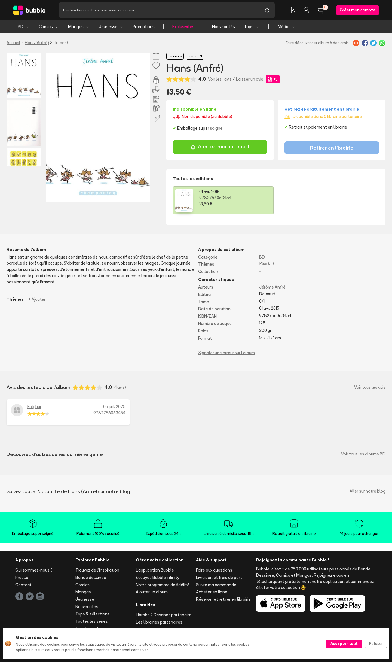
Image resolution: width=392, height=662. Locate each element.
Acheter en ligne (211, 591)
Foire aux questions (214, 570)
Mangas (79, 26)
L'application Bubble (155, 570)
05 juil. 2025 (114, 406)
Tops (251, 26)
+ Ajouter (36, 299)
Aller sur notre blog (367, 491)
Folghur (34, 406)
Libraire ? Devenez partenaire (163, 614)
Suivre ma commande (216, 584)
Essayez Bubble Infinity (157, 577)
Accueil (13, 42)
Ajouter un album (152, 591)
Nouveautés (223, 26)
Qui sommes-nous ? (34, 570)
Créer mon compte (357, 10)
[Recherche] (159, 10)
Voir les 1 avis (220, 79)
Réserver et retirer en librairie (223, 599)
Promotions (144, 26)
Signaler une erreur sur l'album (226, 352)
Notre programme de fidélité (162, 584)
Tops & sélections (92, 614)
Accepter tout (344, 643)
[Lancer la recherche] (267, 10)
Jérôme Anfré (272, 287)
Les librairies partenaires (159, 622)
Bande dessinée (90, 577)
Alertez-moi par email (219, 147)
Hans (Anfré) (37, 42)
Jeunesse (111, 26)
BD (23, 26)
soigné (216, 128)
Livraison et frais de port (219, 577)
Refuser (375, 643)
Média (286, 26)
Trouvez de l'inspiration (97, 570)
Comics (49, 26)
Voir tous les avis (369, 387)
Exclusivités (183, 26)
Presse (21, 577)
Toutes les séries (91, 621)
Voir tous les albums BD (363, 454)
